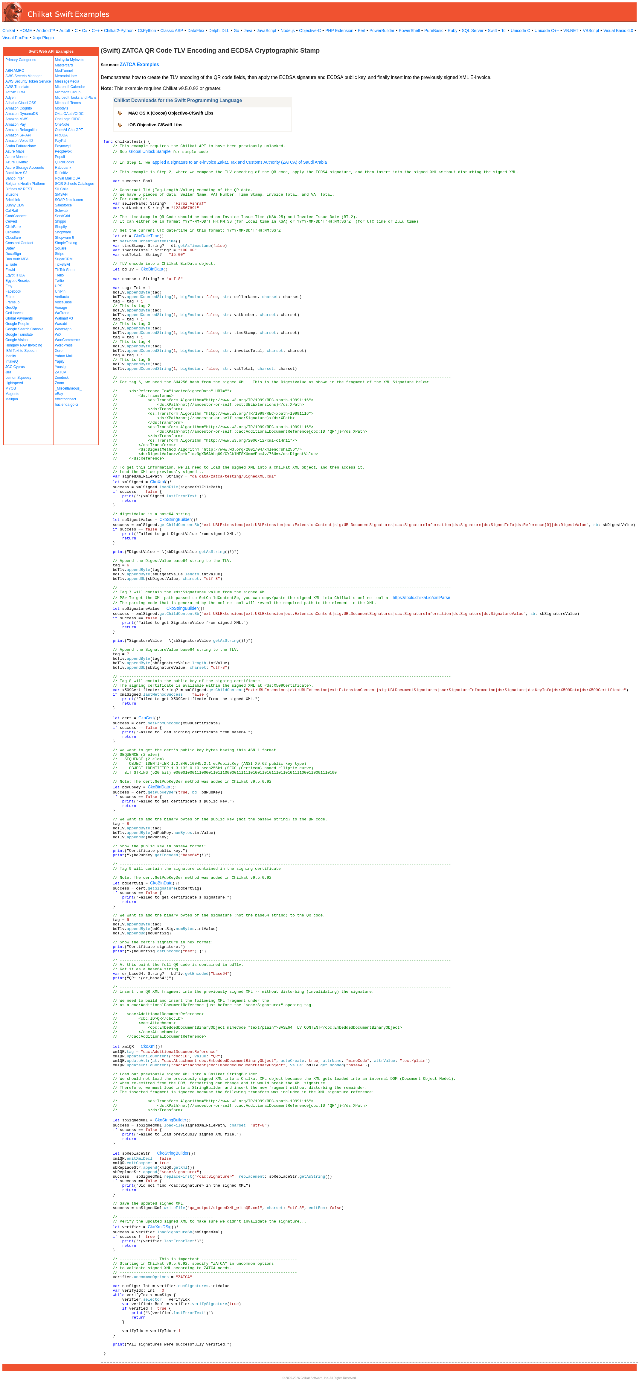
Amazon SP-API (18, 135)
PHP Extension (339, 30)
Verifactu (62, 297)
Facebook (13, 291)
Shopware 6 (64, 237)
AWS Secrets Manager (23, 76)
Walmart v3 (64, 318)
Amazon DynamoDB (21, 114)
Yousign (61, 367)
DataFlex (195, 30)
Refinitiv (61, 173)
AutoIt (65, 30)
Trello (59, 275)
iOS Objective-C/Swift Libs (155, 124)
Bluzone (11, 194)
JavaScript (266, 30)
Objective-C (310, 30)
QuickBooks (64, 162)
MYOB (10, 388)
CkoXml (157, 481)
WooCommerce (67, 340)
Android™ (45, 30)
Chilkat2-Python (119, 30)
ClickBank (13, 227)
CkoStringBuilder (175, 519)
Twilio (59, 281)
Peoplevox (63, 151)
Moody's (61, 108)
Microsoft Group (67, 92)
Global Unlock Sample (150, 151)
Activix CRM (15, 92)
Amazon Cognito (18, 108)
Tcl (503, 30)
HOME (25, 30)
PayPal (60, 141)
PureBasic (433, 30)
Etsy (8, 286)
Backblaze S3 (16, 173)
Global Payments (19, 318)
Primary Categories (20, 60)
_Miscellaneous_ (68, 388)
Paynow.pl (63, 146)
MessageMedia (67, 81)
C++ (96, 30)
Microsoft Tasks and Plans (76, 97)
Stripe (59, 254)
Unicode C (520, 30)
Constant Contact (19, 243)
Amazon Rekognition (22, 130)
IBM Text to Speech (20, 351)
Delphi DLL (218, 30)
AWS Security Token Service (28, 81)
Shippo (60, 221)
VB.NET (571, 30)
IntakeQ (11, 361)
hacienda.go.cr (67, 404)
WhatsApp (63, 329)
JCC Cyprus (15, 367)
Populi (60, 157)
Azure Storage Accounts (24, 167)
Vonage (61, 307)
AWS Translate (17, 87)
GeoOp (11, 307)
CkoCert (146, 717)
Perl (361, 30)
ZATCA (60, 372)
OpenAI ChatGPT (69, 130)
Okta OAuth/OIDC (69, 114)
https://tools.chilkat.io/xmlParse (421, 597)
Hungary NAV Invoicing (23, 345)
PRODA (61, 135)
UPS (58, 286)
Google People (17, 324)
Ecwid (10, 270)
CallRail (11, 211)
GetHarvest (14, 313)
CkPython (147, 30)
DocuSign (13, 254)
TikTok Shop (65, 270)
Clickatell (12, 232)
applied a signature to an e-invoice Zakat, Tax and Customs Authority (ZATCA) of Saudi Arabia (239, 162)
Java (247, 30)
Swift (492, 30)
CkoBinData (152, 269)
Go (236, 30)
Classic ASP (171, 30)
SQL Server (473, 30)
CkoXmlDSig (159, 1226)
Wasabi (61, 324)
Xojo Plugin (43, 37)
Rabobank (63, 167)
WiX (58, 334)
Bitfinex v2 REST (19, 189)
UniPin (60, 291)
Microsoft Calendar (70, 87)
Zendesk (62, 377)
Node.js (287, 30)
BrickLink (12, 200)
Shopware (63, 232)
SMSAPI (61, 194)
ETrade (11, 264)
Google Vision (16, 340)
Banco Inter (14, 178)
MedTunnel (64, 71)
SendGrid (62, 216)
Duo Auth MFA (16, 259)
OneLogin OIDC (67, 119)
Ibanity (10, 356)
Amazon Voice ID (19, 141)
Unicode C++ (547, 30)
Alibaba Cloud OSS (20, 103)
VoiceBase (63, 302)
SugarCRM (64, 259)
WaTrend (62, 313)
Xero (58, 351)
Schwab (61, 211)
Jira (8, 372)
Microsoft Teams (68, 103)
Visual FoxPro (15, 37)
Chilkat (8, 30)
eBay (59, 394)
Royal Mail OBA (67, 178)
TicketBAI (62, 264)
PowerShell (409, 30)
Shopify (61, 227)
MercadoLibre (66, 76)
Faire (9, 297)
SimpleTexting (66, 243)
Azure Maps (15, 151)
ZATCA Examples (139, 64)
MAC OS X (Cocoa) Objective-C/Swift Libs (170, 113)
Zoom (59, 383)
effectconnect (65, 399)
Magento (12, 394)
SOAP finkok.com (69, 200)
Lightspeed (14, 383)
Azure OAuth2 (16, 162)
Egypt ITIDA (15, 275)
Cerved (11, 221)
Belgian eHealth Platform (25, 184)
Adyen (10, 97)
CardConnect (16, 216)
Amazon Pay (15, 124)
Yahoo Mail (64, 356)
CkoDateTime (146, 235)
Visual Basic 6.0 (618, 30)
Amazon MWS (16, 119)
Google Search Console (24, 329)
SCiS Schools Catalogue (74, 184)
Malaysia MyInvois (69, 60)
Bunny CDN (14, 205)
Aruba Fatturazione (20, 146)
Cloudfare (13, 237)
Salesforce (63, 205)
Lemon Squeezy (18, 377)
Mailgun (11, 399)
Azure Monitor (16, 157)
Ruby (452, 30)
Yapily (60, 361)
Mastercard (64, 65)
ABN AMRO (14, 71)
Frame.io (12, 302)
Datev (10, 248)
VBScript (591, 30)
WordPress (64, 345)
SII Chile (61, 189)
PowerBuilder (382, 30)
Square (61, 248)
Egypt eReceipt (17, 281)
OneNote (62, 124)
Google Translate (19, 334)
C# (84, 30)
